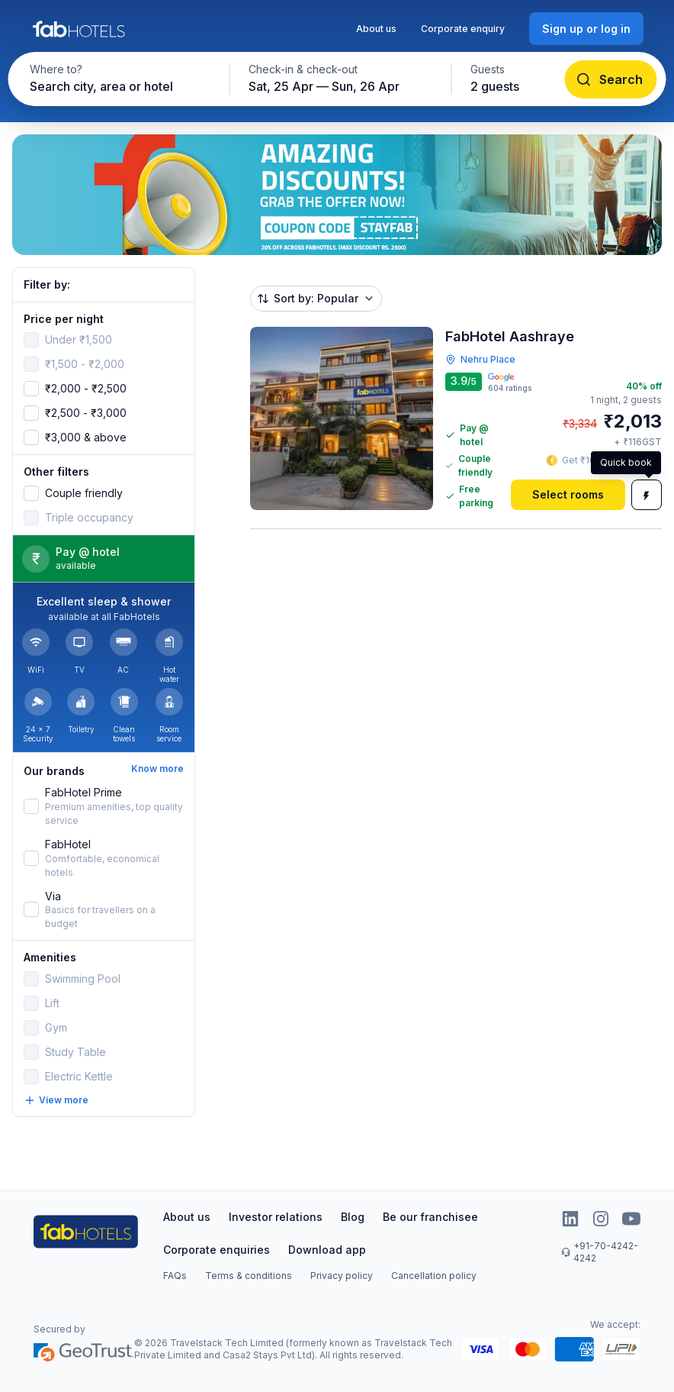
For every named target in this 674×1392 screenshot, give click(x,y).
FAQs (175, 1275)
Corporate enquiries (216, 1249)
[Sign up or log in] (586, 28)
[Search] (611, 79)
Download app (327, 1249)
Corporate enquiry (463, 28)
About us (376, 28)
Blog (352, 1216)
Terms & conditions (248, 1275)
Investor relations (276, 1216)
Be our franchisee (430, 1216)
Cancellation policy (434, 1275)
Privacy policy (341, 1275)
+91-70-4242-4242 (599, 1252)
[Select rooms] (568, 495)
